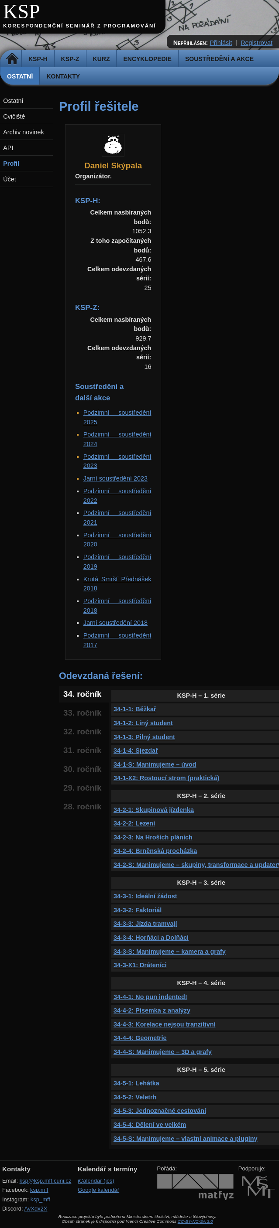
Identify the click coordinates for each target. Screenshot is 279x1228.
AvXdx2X (35, 1208)
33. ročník (82, 712)
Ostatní (20, 76)
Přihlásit (221, 42)
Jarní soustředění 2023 (115, 478)
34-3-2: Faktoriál (138, 910)
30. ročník (82, 769)
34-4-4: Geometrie (140, 1037)
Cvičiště (14, 116)
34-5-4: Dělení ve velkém (150, 1124)
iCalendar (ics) (96, 1180)
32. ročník (82, 731)
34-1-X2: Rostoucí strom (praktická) (166, 777)
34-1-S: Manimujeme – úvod (155, 764)
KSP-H (38, 58)
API (8, 147)
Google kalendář (98, 1190)
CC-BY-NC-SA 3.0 (195, 1221)
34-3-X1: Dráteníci (140, 965)
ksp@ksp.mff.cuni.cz (46, 1180)
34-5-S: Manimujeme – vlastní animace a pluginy (186, 1138)
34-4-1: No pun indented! (150, 996)
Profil (11, 163)
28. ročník (82, 806)
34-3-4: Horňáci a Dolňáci (151, 937)
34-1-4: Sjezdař (136, 750)
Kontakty (63, 76)
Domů (12, 58)
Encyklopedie (147, 58)
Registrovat (256, 42)
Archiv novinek (23, 132)
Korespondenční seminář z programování (79, 25)
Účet (9, 179)
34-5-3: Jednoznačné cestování (160, 1110)
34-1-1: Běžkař (135, 709)
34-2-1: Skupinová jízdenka (154, 809)
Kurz (101, 58)
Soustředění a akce (219, 58)
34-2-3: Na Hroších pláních (153, 837)
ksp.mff (39, 1190)
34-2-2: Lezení (134, 823)
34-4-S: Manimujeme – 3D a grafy (163, 1051)
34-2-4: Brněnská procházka (155, 850)
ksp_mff (40, 1199)
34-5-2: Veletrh (135, 1097)
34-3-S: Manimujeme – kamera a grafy (170, 951)
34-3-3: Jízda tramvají (145, 923)
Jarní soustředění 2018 (115, 622)
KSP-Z (70, 58)
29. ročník (82, 787)
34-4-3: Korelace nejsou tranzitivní (165, 1024)
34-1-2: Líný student (143, 723)
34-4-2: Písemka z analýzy (152, 1010)
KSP (21, 11)
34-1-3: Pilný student (144, 736)
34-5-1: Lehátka (136, 1083)
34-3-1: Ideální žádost (145, 896)
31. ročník (82, 750)
